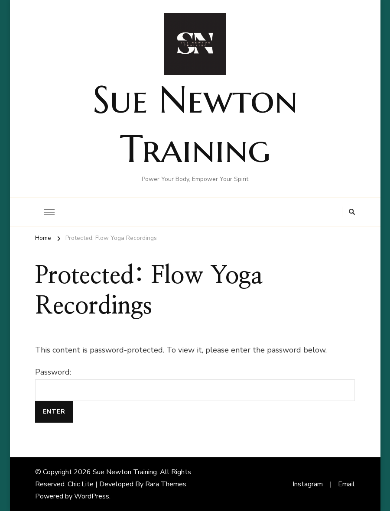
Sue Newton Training (125, 472)
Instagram (307, 484)
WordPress (91, 496)
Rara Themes (165, 484)
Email (346, 484)
